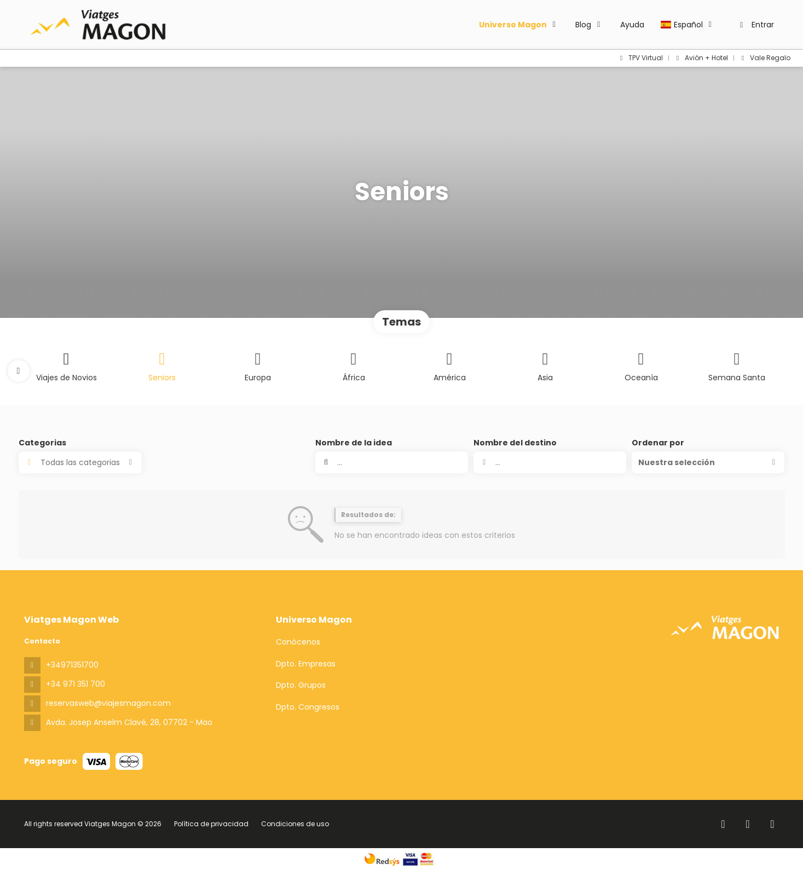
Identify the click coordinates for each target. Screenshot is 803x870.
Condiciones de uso (294, 823)
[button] (19, 371)
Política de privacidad (211, 823)
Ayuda (632, 24)
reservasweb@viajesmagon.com (108, 703)
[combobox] (549, 462)
